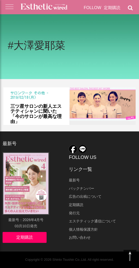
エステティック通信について (92, 221)
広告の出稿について (85, 196)
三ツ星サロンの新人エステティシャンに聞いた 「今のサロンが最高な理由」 (36, 114)
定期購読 (112, 7)
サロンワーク (21, 93)
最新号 (74, 180)
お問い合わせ (80, 237)
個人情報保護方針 (83, 229)
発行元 (74, 213)
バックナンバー (81, 188)
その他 (39, 93)
